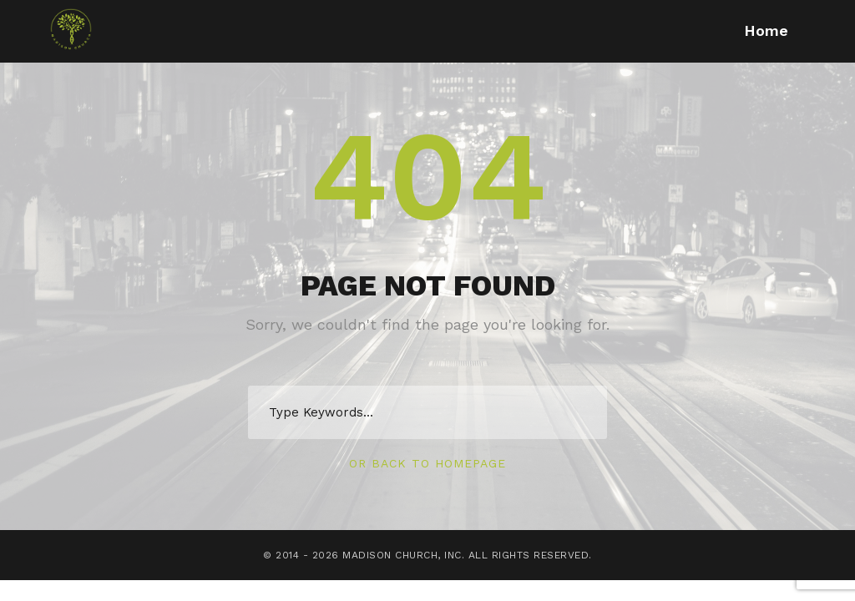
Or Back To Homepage (427, 463)
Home (766, 30)
